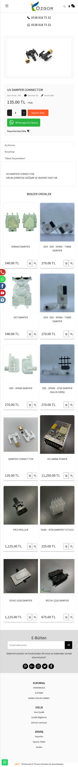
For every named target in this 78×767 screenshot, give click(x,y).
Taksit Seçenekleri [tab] (15, 158)
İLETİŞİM (39, 692)
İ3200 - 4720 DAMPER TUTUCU (57, 529)
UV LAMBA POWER (57, 459)
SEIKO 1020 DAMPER (20, 600)
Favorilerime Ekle (18, 131)
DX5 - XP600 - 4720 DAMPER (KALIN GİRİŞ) (57, 390)
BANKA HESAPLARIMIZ (39, 698)
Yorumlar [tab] (10, 151)
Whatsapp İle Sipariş (24, 122)
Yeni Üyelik (39, 712)
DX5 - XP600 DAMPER (20, 388)
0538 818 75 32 (39, 17)
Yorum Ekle (49, 95)
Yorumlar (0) (32, 95)
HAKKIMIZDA (39, 687)
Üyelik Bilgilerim (39, 717)
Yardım (39, 747)
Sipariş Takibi (39, 741)
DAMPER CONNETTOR (20, 459)
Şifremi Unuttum (39, 722)
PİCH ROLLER (20, 529)
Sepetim (39, 736)
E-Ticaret (36, 764)
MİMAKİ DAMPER (20, 246)
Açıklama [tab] (10, 145)
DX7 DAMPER (21, 317)
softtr (17, 764)
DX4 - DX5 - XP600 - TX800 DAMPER (57, 248)
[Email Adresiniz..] (36, 645)
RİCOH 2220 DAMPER (57, 600)
